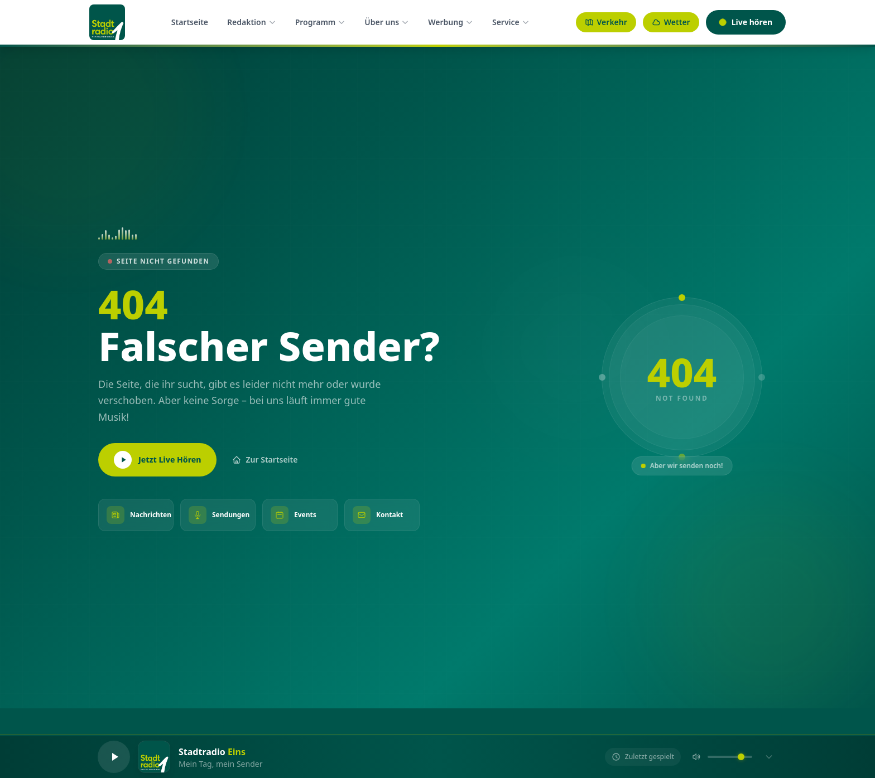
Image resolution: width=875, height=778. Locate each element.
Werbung (450, 22)
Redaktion (251, 22)
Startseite (189, 22)
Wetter (671, 22)
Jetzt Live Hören (157, 460)
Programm (320, 22)
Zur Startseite (264, 459)
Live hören (745, 22)
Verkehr (606, 22)
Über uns (386, 22)
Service (511, 22)
